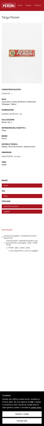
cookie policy (36, 408)
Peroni (5, 185)
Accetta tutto (22, 421)
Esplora (28, 5)
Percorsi (38, 5)
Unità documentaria (10, 206)
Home (20, 5)
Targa (5, 196)
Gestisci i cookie (22, 414)
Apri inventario (7, 229)
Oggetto (6, 211)
